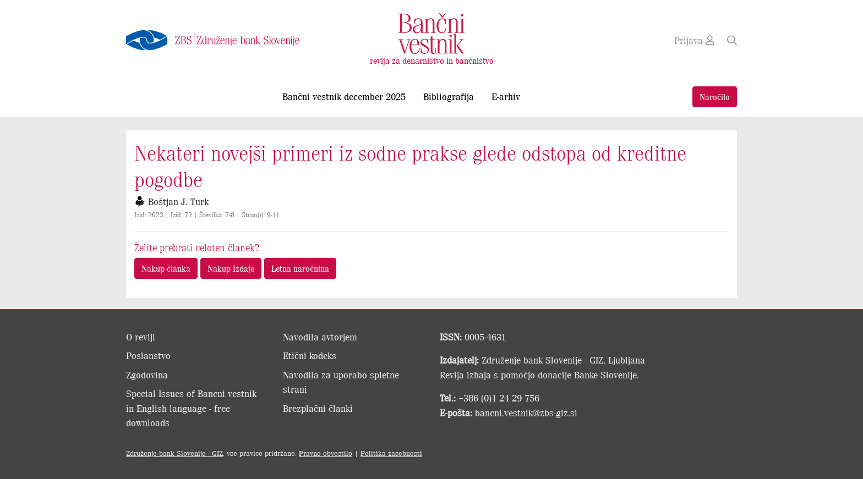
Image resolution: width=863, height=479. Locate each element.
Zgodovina (147, 374)
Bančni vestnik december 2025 (344, 96)
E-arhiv (505, 96)
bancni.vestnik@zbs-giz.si (526, 412)
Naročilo (715, 96)
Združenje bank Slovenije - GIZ (174, 453)
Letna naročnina (300, 268)
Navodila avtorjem (320, 337)
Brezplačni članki (318, 408)
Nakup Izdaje (230, 268)
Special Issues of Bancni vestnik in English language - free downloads (191, 407)
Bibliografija (448, 96)
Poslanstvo (148, 355)
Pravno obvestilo (325, 453)
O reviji (140, 337)
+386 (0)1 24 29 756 (498, 398)
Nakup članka (165, 268)
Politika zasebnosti (391, 453)
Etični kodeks (309, 355)
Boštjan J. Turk (178, 201)
